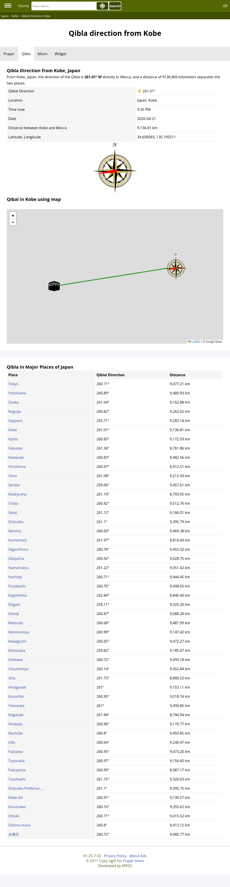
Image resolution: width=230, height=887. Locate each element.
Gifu (11, 742)
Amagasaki (17, 687)
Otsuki (13, 815)
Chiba (13, 503)
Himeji (13, 613)
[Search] (63, 6)
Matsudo (15, 622)
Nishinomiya (18, 632)
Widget (60, 53)
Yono (12, 475)
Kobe (12, 429)
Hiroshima (17, 466)
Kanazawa (16, 650)
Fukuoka (15, 448)
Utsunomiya (18, 668)
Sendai (14, 485)
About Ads (138, 855)
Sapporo (15, 420)
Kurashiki (16, 696)
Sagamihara (18, 549)
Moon (42, 53)
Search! (115, 6)
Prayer (9, 53)
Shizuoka (15, 521)
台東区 (13, 834)
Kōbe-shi (15, 797)
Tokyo (13, 383)
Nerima (14, 530)
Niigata (14, 604)
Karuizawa (17, 806)
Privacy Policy (115, 855)
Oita (11, 678)
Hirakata (15, 724)
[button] (175, 266)
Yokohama (17, 393)
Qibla (26, 53)
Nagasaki (15, 714)
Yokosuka (16, 705)
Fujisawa (15, 751)
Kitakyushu (17, 494)
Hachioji (15, 576)
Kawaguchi (17, 641)
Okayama (16, 558)
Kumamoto (17, 540)
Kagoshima (17, 595)
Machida (15, 733)
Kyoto (13, 439)
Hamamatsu (18, 567)
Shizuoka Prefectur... (25, 788)
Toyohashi (16, 779)
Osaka (13, 402)
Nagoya (14, 411)
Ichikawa (15, 659)
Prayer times (133, 860)
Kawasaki (16, 457)
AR (225, 5)
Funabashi (17, 586)
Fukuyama (17, 769)
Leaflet (194, 341)
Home (23, 5)
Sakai (12, 512)
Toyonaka (16, 760)
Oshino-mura (19, 825)
